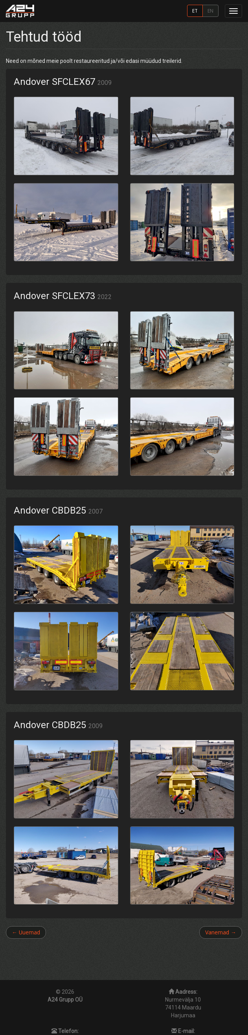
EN (210, 10)
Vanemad (220, 932)
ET (195, 10)
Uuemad (26, 932)
